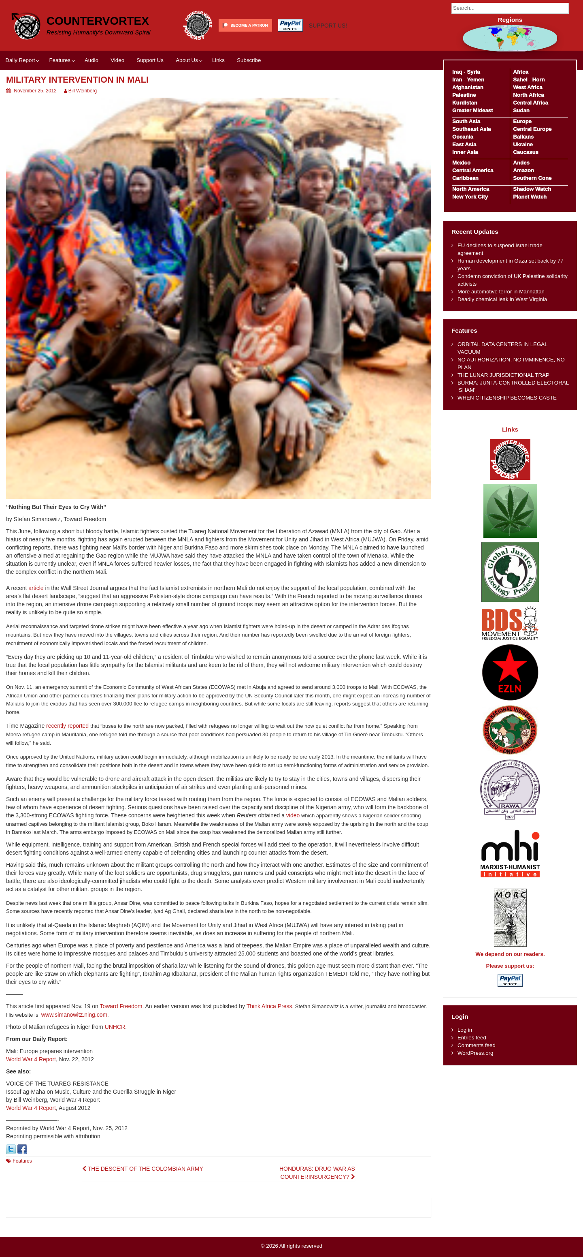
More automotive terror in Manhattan (501, 292)
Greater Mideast (472, 110)
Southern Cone (532, 178)
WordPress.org (475, 1053)
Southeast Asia (471, 129)
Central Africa (530, 103)
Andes (521, 163)
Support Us (150, 60)
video (293, 815)
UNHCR (115, 1027)
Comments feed (476, 1045)
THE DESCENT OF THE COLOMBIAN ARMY (142, 1168)
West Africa (527, 87)
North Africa (528, 95)
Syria (473, 72)
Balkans (523, 137)
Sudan (521, 110)
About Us (187, 60)
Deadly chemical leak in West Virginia (502, 299)
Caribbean (465, 178)
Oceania (462, 137)
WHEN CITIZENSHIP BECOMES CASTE (507, 398)
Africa (520, 72)
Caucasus (525, 152)
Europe (522, 121)
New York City (470, 197)
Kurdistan (464, 103)
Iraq (457, 72)
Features (59, 60)
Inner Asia (465, 152)
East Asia (464, 144)
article (35, 588)
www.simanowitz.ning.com (74, 1014)
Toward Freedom (121, 1006)
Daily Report (20, 60)
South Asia (466, 121)
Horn (538, 80)
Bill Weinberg (82, 91)
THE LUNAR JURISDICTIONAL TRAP (503, 375)
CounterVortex (98, 21)
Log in (464, 1030)
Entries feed (471, 1038)
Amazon (523, 170)
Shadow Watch (532, 189)
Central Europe (532, 129)
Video (117, 60)
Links (218, 60)
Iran (457, 80)
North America (470, 189)
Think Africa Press (269, 1006)
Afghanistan (467, 87)
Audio (91, 60)
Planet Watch (530, 197)
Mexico (461, 163)
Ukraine (523, 144)
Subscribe (249, 60)
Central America (473, 170)
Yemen (475, 80)
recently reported (67, 726)
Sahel (520, 80)
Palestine (464, 95)
